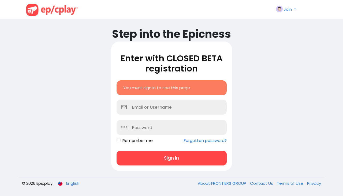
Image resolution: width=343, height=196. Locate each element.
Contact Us (262, 183)
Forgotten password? (205, 140)
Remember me (137, 140)
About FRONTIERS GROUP (222, 183)
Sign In (171, 158)
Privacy (314, 183)
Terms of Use (290, 183)
